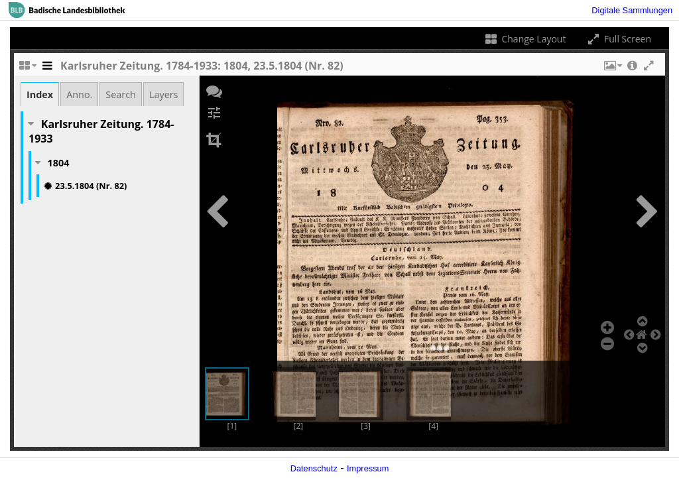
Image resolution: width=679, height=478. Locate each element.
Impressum (368, 468)
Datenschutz (314, 468)
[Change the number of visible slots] (27, 69)
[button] (612, 69)
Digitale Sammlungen (631, 10)
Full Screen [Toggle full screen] (618, 38)
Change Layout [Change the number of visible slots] (524, 38)
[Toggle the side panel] (47, 69)
